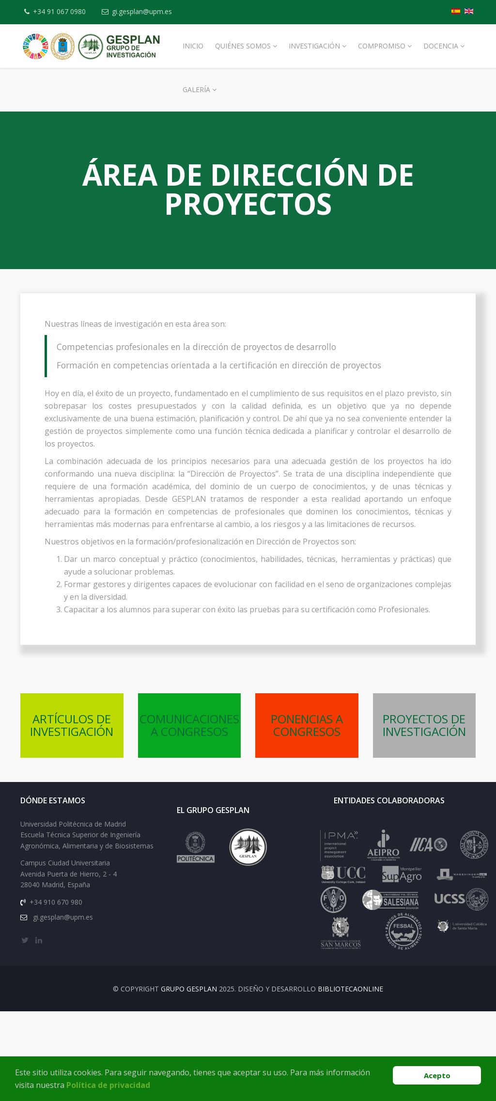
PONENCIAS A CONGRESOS (307, 725)
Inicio (193, 45)
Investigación (314, 45)
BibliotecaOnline (350, 988)
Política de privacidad (108, 1085)
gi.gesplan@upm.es (142, 11)
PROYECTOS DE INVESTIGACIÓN (424, 725)
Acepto (437, 1075)
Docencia (440, 45)
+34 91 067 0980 (59, 11)
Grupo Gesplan (189, 988)
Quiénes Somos (243, 45)
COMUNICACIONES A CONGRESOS (189, 725)
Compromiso (381, 45)
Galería (196, 89)
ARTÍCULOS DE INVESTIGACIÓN (71, 725)
